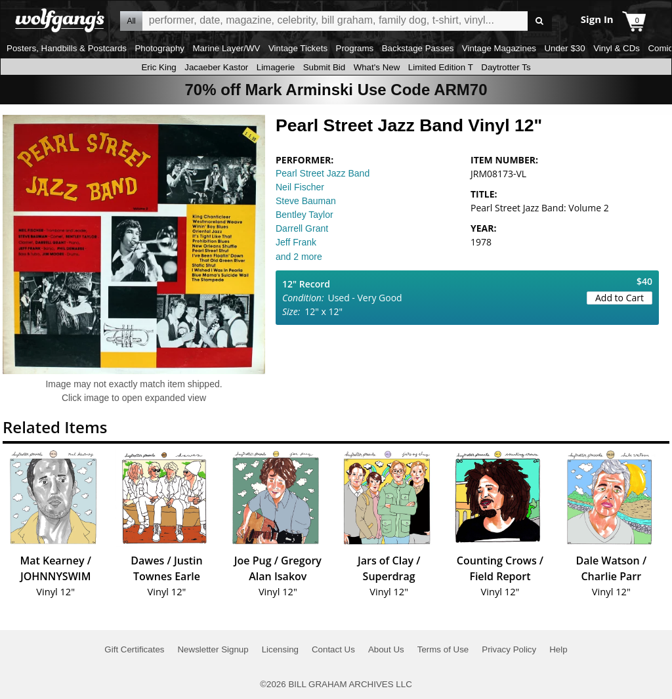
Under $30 (564, 48)
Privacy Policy (509, 649)
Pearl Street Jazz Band (322, 173)
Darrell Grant (302, 228)
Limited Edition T (440, 67)
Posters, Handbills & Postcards (67, 48)
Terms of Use (443, 649)
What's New (377, 67)
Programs (355, 48)
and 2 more (299, 256)
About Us (386, 649)
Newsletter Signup (212, 649)
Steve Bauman (306, 201)
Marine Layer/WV (226, 48)
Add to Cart (619, 297)
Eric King (158, 67)
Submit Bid (324, 67)
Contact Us (333, 649)
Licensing (280, 649)
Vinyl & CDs (616, 48)
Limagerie (276, 67)
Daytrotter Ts (505, 67)
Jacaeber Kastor (216, 67)
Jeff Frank (296, 242)
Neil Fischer (300, 187)
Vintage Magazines (499, 48)
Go (540, 21)
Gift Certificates (134, 649)
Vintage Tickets (297, 48)
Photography (159, 48)
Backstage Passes (418, 48)
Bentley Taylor (304, 214)
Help (558, 649)
